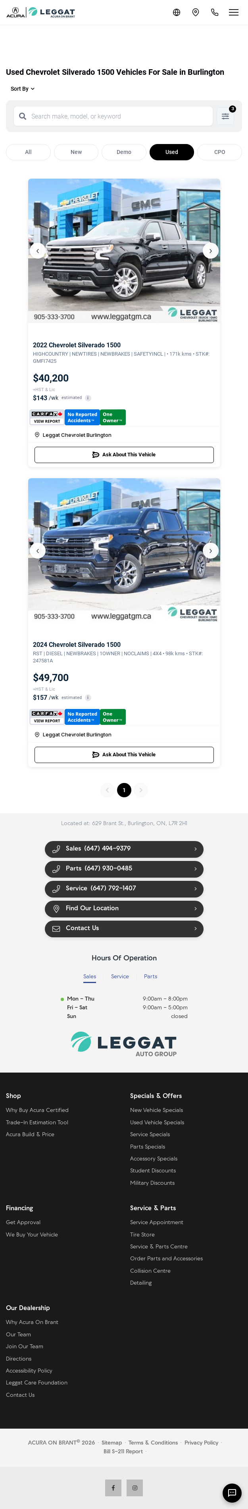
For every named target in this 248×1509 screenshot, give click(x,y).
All (28, 152)
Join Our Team (24, 1347)
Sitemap (112, 1443)
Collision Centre (150, 1271)
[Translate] (177, 12)
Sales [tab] (89, 977)
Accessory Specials (153, 1159)
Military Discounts (152, 1183)
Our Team (18, 1335)
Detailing (141, 1283)
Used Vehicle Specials (157, 1123)
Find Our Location (85, 909)
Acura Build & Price (30, 1135)
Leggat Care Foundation (36, 1383)
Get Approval (23, 1223)
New (76, 152)
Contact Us (75, 929)
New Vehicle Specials (156, 1111)
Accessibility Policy (29, 1371)
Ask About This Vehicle (124, 455)
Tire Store (142, 1235)
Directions (18, 1359)
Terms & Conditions (153, 1443)
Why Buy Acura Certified (37, 1111)
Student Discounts (153, 1171)
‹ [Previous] (37, 250)
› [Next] (210, 250)
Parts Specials (147, 1147)
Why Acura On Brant (32, 1323)
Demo (124, 152)
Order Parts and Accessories (166, 1259)
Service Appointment (156, 1223)
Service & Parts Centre (159, 1247)
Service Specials (150, 1135)
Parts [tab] (150, 977)
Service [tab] (120, 977)
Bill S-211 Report (123, 1452)
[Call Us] (215, 12)
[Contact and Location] (196, 12)
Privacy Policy (201, 1443)
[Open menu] (234, 12)
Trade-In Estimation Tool (37, 1123)
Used (171, 152)
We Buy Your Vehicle (32, 1235)
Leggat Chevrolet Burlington (73, 435)
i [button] (87, 398)
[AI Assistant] (232, 1493)
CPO (219, 152)
